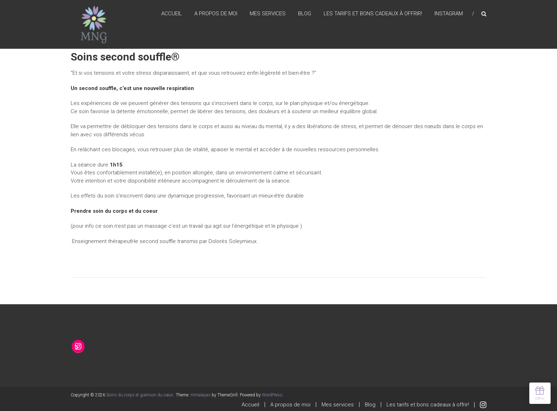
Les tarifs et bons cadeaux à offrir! (373, 14)
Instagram (448, 14)
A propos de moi (215, 14)
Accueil (171, 14)
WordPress (272, 394)
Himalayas (200, 394)
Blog (304, 14)
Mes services (268, 14)
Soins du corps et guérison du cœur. (140, 394)
